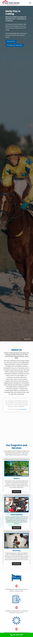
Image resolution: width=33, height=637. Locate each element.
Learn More (16, 491)
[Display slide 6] (30, 339)
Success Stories (22, 409)
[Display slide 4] (28, 339)
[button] (30, 3)
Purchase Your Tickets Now (14, 45)
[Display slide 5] (29, 339)
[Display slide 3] (27, 339)
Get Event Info (11, 41)
